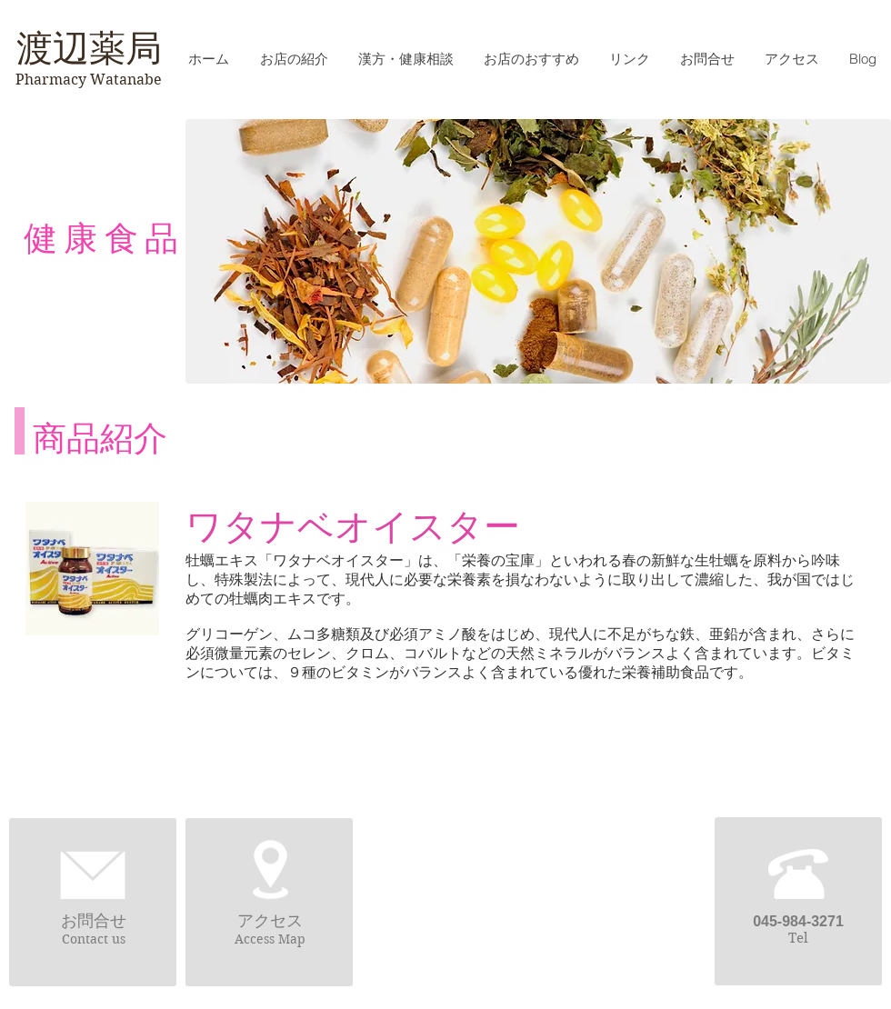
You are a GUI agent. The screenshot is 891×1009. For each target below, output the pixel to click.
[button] (531, 59)
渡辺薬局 (89, 48)
